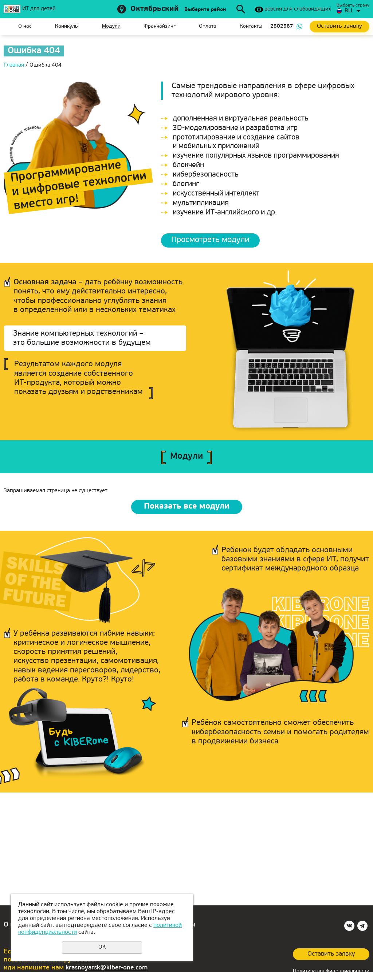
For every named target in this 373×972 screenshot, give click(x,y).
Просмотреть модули (213, 240)
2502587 (281, 26)
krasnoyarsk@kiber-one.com (109, 967)
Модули (111, 26)
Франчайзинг (160, 26)
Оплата (207, 26)
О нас (25, 26)
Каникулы (67, 26)
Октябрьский (154, 9)
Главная (9, 26)
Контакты (251, 26)
